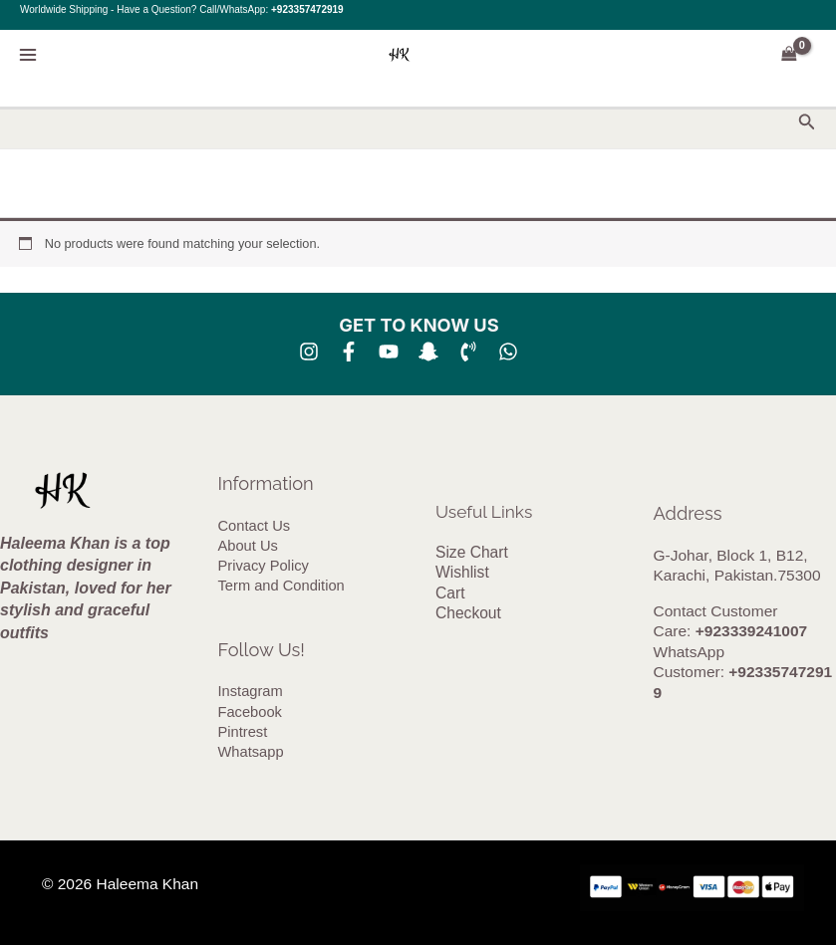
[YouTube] (389, 351)
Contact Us (254, 526)
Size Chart (471, 552)
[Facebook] (349, 351)
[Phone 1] (468, 351)
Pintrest (242, 734)
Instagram (250, 693)
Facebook (250, 713)
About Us (248, 546)
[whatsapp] (508, 351)
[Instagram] (309, 351)
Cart (449, 593)
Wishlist (461, 573)
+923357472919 (307, 9)
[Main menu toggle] (27, 54)
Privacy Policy (263, 566)
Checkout (467, 613)
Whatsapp (251, 754)
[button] (807, 122)
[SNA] (428, 351)
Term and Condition (281, 586)
